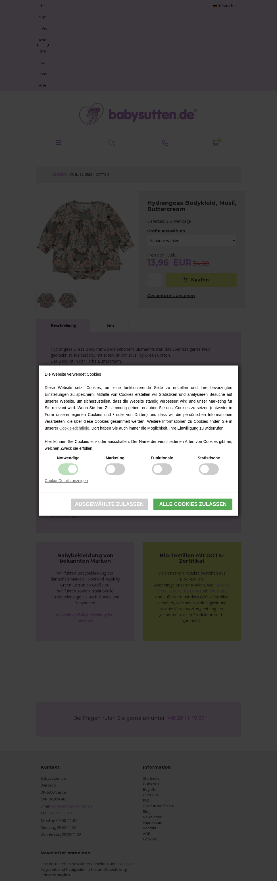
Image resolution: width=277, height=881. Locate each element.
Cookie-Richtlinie (74, 428)
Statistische (209, 458)
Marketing (115, 458)
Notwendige (68, 458)
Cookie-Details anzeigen (66, 480)
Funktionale (162, 458)
